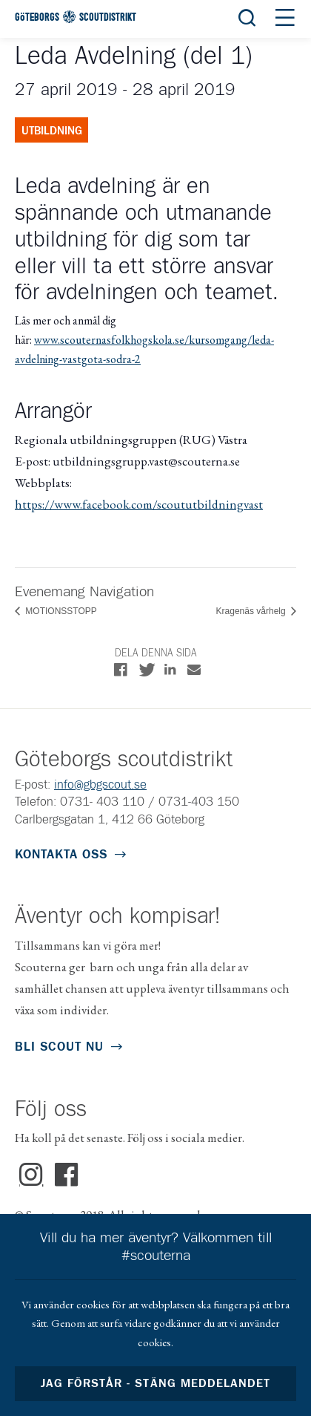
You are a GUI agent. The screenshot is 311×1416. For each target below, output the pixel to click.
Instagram (31, 1175)
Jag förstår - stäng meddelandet (155, 1383)
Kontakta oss (61, 855)
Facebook (67, 1175)
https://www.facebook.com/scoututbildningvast (139, 504)
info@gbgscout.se (100, 785)
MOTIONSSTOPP (60, 611)
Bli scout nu (59, 1047)
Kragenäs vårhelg (252, 611)
